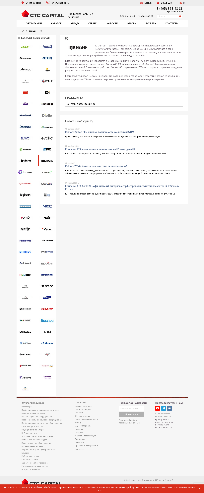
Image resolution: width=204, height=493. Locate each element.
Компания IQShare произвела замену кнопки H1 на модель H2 (100, 149)
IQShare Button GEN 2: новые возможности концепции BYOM (99, 132)
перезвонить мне (174, 11)
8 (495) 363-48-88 (170, 8)
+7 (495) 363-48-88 (162, 413)
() (145, 16)
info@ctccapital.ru (163, 416)
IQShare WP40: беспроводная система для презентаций (96, 166)
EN (180, 3)
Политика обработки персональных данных (129, 421)
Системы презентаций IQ (81, 103)
